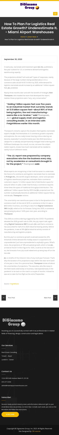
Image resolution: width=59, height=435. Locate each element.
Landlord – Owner (7, 360)
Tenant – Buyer (6, 356)
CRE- (36, 431)
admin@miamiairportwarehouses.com (14, 385)
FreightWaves (14, 284)
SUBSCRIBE (10, 414)
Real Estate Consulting (9, 352)
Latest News (32, 37)
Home (23, 37)
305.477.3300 (6, 382)
